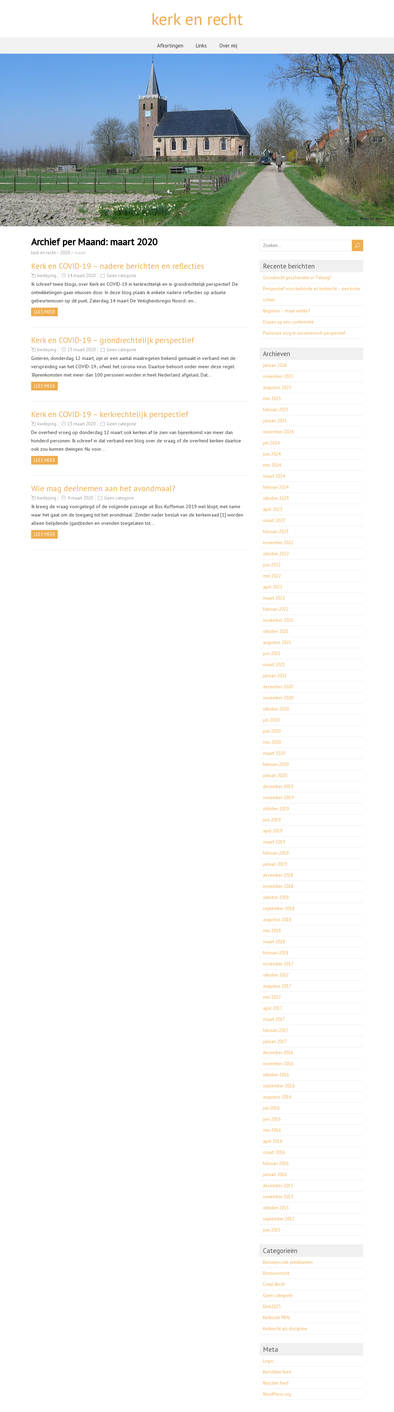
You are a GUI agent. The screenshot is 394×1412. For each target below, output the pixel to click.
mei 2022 (272, 576)
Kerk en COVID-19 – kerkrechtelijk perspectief (110, 414)
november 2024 (278, 432)
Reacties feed (275, 1383)
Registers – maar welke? (286, 311)
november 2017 (278, 964)
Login (268, 1361)
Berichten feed (277, 1372)
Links (201, 45)
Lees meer (44, 312)
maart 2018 (274, 942)
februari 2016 (275, 1163)
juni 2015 (272, 1230)
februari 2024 (275, 487)
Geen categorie (121, 276)
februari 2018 (275, 953)
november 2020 (278, 698)
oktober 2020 (276, 709)
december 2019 (278, 786)
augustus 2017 (277, 986)
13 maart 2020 (81, 350)
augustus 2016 (277, 1097)
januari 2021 (275, 676)
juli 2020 (271, 720)
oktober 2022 (276, 554)
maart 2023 (274, 520)
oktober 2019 (276, 809)
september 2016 (278, 1086)
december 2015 (278, 1186)
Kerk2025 (272, 1306)
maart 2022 (274, 598)
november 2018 (278, 886)
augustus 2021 (277, 642)
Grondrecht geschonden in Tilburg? (297, 278)
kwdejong (46, 276)
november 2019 (278, 798)
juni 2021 (272, 653)
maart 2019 (274, 842)
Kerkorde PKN (276, 1318)
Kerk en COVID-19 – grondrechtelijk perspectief (112, 340)
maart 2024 (274, 476)
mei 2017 (272, 997)
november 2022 (278, 543)
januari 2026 (275, 365)
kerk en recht (197, 18)
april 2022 (272, 587)
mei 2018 (272, 931)
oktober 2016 (276, 1075)
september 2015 (278, 1219)
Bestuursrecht (276, 1273)
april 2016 (272, 1141)
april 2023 (272, 509)
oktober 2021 (276, 631)
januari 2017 (275, 1041)
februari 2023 (275, 532)
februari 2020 (275, 764)
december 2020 (278, 687)
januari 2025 (275, 421)
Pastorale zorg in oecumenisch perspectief (304, 333)
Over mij (228, 45)
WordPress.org (277, 1394)
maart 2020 (274, 753)
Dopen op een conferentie (288, 322)
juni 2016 (272, 1119)
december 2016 (278, 1053)
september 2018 (278, 908)
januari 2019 (275, 864)
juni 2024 (272, 454)
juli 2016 (271, 1108)
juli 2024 (271, 443)
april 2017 (272, 1008)
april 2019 (272, 831)
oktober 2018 (276, 897)
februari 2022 (275, 609)
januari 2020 (275, 775)
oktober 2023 (276, 498)
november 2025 (278, 376)
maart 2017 (274, 1019)
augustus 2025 (277, 387)
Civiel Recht (274, 1284)
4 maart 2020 (80, 498)
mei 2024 (272, 465)
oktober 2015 (276, 1208)
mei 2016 (272, 1130)
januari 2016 (275, 1174)
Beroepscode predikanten (288, 1262)
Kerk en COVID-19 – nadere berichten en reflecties (117, 266)
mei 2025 (272, 398)
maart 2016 (274, 1152)
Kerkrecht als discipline (285, 1329)
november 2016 (278, 1064)
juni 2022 (272, 565)
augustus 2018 (277, 920)
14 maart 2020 (81, 276)
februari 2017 (275, 1030)
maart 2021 (274, 665)
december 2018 (278, 875)
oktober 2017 (276, 975)
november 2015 (278, 1197)
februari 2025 (275, 410)
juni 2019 (272, 820)
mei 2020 (272, 742)
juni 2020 (272, 731)
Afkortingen (170, 45)
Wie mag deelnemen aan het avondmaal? (103, 488)
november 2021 (278, 620)
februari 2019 (275, 853)
